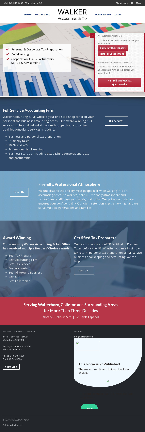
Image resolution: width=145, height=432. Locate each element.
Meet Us (19, 193)
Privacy (26, 420)
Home (27, 14)
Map (138, 3)
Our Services (116, 121)
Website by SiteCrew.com (13, 425)
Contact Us (84, 271)
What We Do (103, 14)
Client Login (122, 3)
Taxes (118, 14)
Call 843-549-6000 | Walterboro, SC (23, 3)
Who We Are (42, 14)
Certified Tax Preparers (95, 238)
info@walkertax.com (83, 336)
